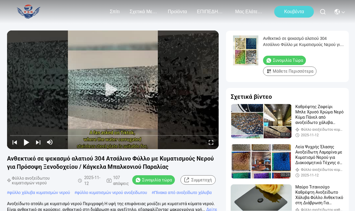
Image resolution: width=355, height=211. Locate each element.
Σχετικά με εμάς (144, 11)
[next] (38, 142)
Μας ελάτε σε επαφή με (249, 11)
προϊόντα (177, 11)
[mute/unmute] (50, 142)
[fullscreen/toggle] (211, 142)
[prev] (15, 142)
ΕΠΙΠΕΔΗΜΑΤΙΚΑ (211, 11)
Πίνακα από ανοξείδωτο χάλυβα (183, 192)
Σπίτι (115, 11)
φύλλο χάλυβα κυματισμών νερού (39, 192)
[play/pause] (26, 142)
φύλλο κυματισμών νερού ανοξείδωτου (112, 192)
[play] (113, 90)
